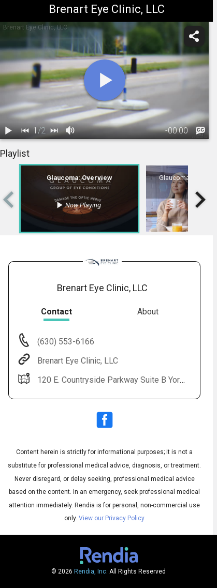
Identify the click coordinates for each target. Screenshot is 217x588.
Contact (56, 311)
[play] (104, 80)
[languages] (200, 131)
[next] (54, 131)
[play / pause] (8, 131)
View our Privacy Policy (111, 518)
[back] (25, 131)
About (147, 311)
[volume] (70, 131)
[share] (194, 36)
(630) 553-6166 (64, 341)
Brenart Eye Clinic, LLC (76, 361)
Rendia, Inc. (91, 571)
